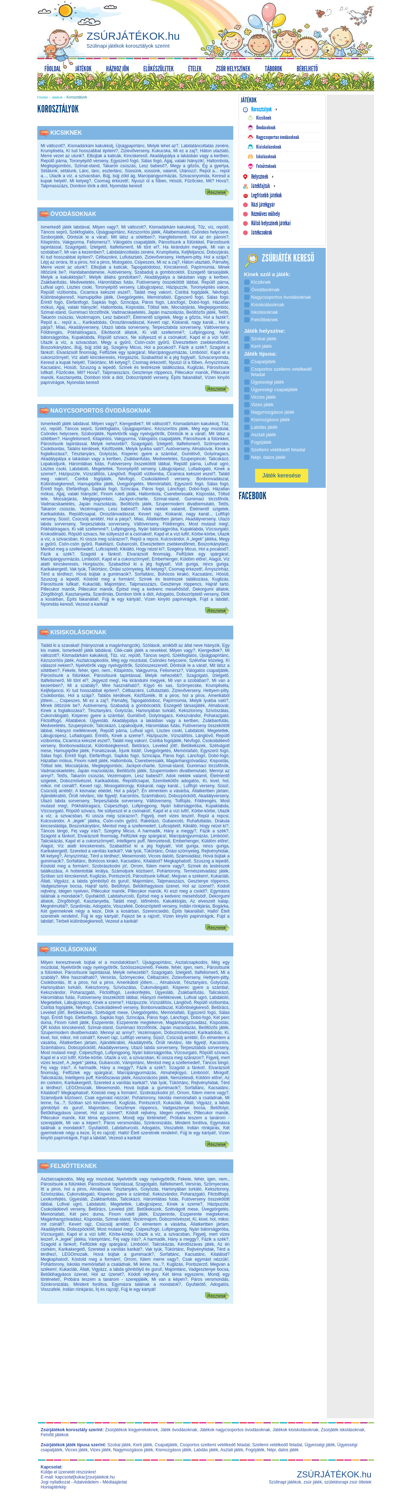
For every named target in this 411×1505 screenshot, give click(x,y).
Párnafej (220, 262)
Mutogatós (122, 262)
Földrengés (51, 332)
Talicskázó (218, 458)
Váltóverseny (216, 327)
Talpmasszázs (54, 185)
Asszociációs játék (150, 1077)
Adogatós (165, 594)
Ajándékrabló (53, 795)
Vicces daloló (160, 856)
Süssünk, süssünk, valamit (150, 170)
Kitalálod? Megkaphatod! (167, 861)
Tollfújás (182, 800)
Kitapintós (50, 242)
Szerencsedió (155, 911)
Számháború (153, 795)
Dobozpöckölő (182, 795)
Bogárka (220, 906)
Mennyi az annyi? (117, 1032)
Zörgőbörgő (52, 594)
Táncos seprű (54, 232)
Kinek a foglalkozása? (63, 710)
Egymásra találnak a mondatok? (146, 1284)
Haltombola (218, 160)
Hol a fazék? (216, 317)
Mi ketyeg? (80, 180)
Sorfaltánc (144, 574)
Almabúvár (202, 448)
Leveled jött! (165, 745)
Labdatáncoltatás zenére (204, 145)
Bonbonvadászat (212, 478)
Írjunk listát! (130, 750)
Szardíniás (103, 594)
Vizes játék (100, 1449)
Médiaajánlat (114, 1482)
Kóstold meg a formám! (108, 579)
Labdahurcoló (121, 896)
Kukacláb (91, 584)
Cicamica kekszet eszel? (105, 292)
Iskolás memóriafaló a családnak (190, 1097)
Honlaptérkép (53, 1487)
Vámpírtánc (133, 1062)
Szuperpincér (193, 458)
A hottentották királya (87, 871)
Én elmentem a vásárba (165, 790)
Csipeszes (144, 262)
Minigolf (221, 1072)
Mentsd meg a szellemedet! (67, 549)
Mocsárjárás (183, 307)
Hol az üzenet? (198, 886)
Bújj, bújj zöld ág (119, 175)
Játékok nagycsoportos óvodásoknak (235, 1429)
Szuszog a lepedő (98, 367)
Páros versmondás (122, 1122)
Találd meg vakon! (153, 292)
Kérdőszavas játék (112, 1077)
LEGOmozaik (78, 1087)
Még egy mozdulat (209, 428)
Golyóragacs (216, 453)
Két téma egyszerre (99, 1117)
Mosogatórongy (119, 785)
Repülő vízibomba (59, 292)
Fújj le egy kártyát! (121, 599)
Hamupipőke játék (95, 297)
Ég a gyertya (215, 165)
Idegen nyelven (73, 891)
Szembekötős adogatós (176, 780)
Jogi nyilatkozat (55, 1482)
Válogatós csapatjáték (134, 242)
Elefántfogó (77, 302)
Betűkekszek (193, 745)
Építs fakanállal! (186, 377)
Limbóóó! (198, 352)
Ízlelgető (98, 247)
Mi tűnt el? (148, 247)
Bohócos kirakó (173, 574)
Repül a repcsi (144, 539)
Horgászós (128, 357)
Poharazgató (216, 715)
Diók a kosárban (122, 911)
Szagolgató (75, 247)
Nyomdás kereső (126, 185)
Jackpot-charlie (133, 498)
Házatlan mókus (56, 760)
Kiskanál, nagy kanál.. (193, 322)
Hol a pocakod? (160, 347)
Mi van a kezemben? (84, 252)
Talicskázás (52, 840)
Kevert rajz (158, 322)
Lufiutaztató (131, 257)
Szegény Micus (126, 347)
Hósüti (175, 180)
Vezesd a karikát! (91, 604)
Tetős (223, 312)
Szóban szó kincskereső (64, 876)
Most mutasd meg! (209, 523)
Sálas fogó (151, 160)
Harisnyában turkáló (156, 710)
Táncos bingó (54, 830)
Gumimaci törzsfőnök (88, 312)
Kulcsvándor (172, 539)
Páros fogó (153, 302)
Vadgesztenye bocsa (61, 886)
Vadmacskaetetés (128, 312)
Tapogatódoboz (145, 267)
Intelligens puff (131, 840)
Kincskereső (135, 155)
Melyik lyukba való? (145, 448)
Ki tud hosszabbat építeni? (92, 150)
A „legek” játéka (201, 539)
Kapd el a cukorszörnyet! (125, 559)
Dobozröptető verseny (147, 377)
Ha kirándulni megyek (185, 247)
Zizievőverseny (135, 150)
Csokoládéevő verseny (166, 478)
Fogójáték (254, 1449)
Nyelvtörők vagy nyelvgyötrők (135, 433)
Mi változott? (53, 145)
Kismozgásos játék (173, 1449)
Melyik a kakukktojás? (63, 277)
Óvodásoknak (73, 214)
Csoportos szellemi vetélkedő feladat (215, 1444)
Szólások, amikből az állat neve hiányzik (181, 645)
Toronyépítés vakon (209, 287)
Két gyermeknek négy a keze (71, 911)
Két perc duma (86, 1214)
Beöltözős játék (201, 312)
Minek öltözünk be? (60, 705)
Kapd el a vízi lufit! (209, 337)
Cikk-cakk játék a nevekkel (140, 650)
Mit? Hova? (217, 180)
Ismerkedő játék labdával (65, 227)
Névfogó (220, 292)
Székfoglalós (81, 232)
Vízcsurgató (217, 529)
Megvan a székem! (190, 876)
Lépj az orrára (54, 262)
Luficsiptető (107, 549)
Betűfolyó (120, 886)
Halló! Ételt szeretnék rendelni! (147, 1132)
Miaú (60, 327)
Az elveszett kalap (209, 901)
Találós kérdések (83, 448)
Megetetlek (102, 468)
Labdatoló (79, 468)
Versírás (108, 977)
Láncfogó (176, 302)
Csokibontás (52, 448)
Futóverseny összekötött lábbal (167, 282)
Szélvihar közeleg (206, 660)
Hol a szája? (216, 257)
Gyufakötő (95, 896)
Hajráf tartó (216, 584)
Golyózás (108, 453)
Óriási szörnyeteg (126, 569)
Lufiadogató (199, 468)
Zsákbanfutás (54, 282)
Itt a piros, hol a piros (89, 262)
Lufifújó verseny (198, 785)
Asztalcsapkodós (92, 660)
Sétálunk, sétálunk (59, 170)
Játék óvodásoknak (179, 1429)
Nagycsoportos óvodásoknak (101, 411)
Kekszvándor (188, 715)
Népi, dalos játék (283, 1449)
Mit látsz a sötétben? (133, 237)
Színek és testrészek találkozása (151, 367)
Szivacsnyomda (194, 175)
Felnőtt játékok (55, 1434)
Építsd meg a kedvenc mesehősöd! (152, 589)
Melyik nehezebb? (109, 443)
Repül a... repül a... (60, 322)
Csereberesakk (178, 493)
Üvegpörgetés (130, 297)
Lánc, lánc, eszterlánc (100, 170)
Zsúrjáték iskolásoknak (342, 1429)
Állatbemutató (176, 232)
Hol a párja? (119, 518)
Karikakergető (54, 569)
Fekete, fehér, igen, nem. (86, 670)
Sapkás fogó (104, 302)
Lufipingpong (202, 332)
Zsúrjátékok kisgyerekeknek (131, 1429)
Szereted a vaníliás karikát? (96, 851)
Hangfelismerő (172, 237)
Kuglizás (195, 367)
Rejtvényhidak (214, 851)
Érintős (101, 735)
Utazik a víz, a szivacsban (74, 175)
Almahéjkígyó (173, 1072)
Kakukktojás (174, 901)
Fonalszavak (104, 750)
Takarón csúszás (119, 165)
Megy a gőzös (184, 165)
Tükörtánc (96, 362)
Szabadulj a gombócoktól (159, 272)
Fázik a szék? (193, 347)
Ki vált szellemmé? (163, 332)
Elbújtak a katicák (104, 155)
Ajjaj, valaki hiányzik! (184, 160)
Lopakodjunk (53, 463)
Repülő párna (54, 160)
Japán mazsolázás (166, 312)
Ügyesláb (99, 720)
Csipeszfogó (116, 805)
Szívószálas (216, 710)
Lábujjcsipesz (150, 287)
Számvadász (188, 856)
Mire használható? (120, 685)
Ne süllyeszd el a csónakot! (159, 337)
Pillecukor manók (191, 372)
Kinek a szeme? (127, 735)
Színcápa (129, 302)
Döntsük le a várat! (87, 237)
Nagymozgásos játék (133, 1449)
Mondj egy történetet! (144, 1117)
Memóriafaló (159, 297)
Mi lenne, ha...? (148, 1264)
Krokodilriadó (53, 534)
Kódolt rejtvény (141, 1112)
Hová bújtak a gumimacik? (103, 574)
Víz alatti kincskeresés (93, 357)
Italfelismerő (121, 247)
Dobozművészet (75, 780)
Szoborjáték (52, 237)
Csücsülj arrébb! (88, 518)
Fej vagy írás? (86, 830)
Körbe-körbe (203, 534)
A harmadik (149, 830)
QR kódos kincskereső (63, 1027)
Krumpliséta (52, 150)
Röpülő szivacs (113, 337)
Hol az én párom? (209, 237)
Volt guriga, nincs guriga (201, 564)
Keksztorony (190, 710)
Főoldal (42, 97)
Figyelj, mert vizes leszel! (167, 815)
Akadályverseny (83, 327)
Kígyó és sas (158, 685)
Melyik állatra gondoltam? (115, 277)
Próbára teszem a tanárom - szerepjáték (106, 1279)
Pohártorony (168, 871)
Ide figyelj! (107, 795)
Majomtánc (114, 584)
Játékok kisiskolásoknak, (296, 1429)
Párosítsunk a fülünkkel (181, 242)
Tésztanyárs (83, 453)
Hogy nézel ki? (150, 549)
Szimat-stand (87, 165)
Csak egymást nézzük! (107, 1097)
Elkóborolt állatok (119, 332)
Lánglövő (116, 473)
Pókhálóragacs (82, 332)
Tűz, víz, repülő (213, 227)
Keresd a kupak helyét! (63, 362)
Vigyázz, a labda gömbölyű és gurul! (91, 881)
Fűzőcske (194, 180)
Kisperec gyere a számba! (149, 453)
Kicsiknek (66, 133)
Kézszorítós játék (144, 232)
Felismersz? (98, 242)
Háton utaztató (214, 150)
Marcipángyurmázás (157, 175)
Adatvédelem (86, 1482)
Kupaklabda (83, 337)
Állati (45, 881)
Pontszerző (119, 876)
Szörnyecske (216, 443)
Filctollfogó (51, 720)
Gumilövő (191, 453)
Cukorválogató (54, 715)
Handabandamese (86, 272)
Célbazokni (106, 257)
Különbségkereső (57, 297)
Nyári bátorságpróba (158, 529)
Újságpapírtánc (130, 145)
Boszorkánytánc (56, 347)
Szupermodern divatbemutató (185, 503)
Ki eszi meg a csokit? (185, 891)
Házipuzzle (176, 287)
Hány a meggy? (180, 830)
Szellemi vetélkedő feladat (277, 1444)
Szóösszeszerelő (151, 665)
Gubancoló (126, 544)
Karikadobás (95, 322)
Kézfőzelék (112, 448)
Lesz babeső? (153, 165)
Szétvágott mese (111, 1012)
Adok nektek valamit (163, 508)
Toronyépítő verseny (88, 160)
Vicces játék (76, 1449)
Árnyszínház (216, 362)
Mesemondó (133, 856)
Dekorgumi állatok (211, 589)
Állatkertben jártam (164, 518)
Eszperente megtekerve (140, 1022)
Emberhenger (165, 559)
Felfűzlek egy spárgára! (122, 352)
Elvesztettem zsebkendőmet (201, 342)
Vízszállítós (94, 473)
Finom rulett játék (118, 493)
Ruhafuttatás (199, 820)
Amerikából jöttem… (137, 982)
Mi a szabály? (82, 685)
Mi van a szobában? (188, 680)
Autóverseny (119, 272)
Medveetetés (82, 282)
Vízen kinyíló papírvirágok (170, 599)
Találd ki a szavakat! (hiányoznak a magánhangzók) (90, 645)
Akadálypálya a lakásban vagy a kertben (189, 155)
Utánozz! (188, 170)
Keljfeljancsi (192, 252)
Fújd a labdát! (214, 599)
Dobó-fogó (199, 302)
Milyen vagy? (105, 227)
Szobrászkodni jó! (109, 866)
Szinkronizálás (158, 1122)
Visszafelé (123, 906)
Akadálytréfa (140, 1042)
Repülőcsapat (82, 513)
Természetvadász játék (205, 871)
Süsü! (64, 518)
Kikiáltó (127, 549)
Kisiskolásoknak (78, 632)
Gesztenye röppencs (152, 372)
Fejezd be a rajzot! (140, 916)
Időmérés (150, 901)
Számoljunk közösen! (132, 871)
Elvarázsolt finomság (77, 352)
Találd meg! (125, 901)
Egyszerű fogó (124, 160)
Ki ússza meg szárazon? (104, 539)
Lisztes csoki (79, 287)
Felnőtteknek (74, 1166)
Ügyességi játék (320, 1444)
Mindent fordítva (191, 1122)
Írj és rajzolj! (104, 1132)
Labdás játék (206, 1449)
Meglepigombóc (56, 165)
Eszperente (103, 1022)
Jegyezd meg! (105, 680)
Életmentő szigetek (151, 317)
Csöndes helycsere (210, 232)
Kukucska (161, 150)
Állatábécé (76, 720)
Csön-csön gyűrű (152, 342)
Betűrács (140, 745)
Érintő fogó (52, 302)
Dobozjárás (218, 252)
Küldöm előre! (193, 559)
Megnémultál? (54, 906)
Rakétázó (104, 544)
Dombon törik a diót (88, 185)
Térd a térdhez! (57, 574)
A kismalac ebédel (93, 790)
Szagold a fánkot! (100, 554)
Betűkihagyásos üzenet (156, 886)
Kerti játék (142, 1444)
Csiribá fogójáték (192, 292)
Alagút (215, 559)
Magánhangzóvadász (186, 760)
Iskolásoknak (74, 949)
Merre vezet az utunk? (63, 155)
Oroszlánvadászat (127, 322)
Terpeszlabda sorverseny (176, 327)
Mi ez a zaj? (185, 150)
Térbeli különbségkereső (79, 921)
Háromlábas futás (115, 282)
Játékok (57, 97)
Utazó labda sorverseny (125, 327)
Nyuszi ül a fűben (149, 180)
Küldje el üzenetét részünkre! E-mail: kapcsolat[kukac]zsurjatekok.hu (78, 1475)
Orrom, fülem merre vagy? (157, 866)
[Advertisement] (135, 1366)
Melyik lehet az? (162, 145)
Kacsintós (129, 795)
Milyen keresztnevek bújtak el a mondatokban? (90, 962)
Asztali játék (231, 1449)
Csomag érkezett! (111, 180)
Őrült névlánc (81, 795)
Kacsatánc (51, 367)
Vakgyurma (73, 242)
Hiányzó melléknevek (76, 730)
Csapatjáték (166, 1444)
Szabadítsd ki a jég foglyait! (168, 357)
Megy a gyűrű (115, 342)
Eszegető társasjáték (207, 272)
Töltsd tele (158, 307)
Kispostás (135, 307)
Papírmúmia (203, 267)
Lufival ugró (52, 287)
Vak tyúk (78, 569)
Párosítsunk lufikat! (60, 584)
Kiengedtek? (132, 423)
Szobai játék (119, 1444)
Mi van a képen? (83, 1122)
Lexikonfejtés (137, 992)
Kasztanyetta (69, 377)
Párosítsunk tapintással (64, 443)
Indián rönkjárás (194, 906)
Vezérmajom (88, 317)
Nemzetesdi (158, 840)
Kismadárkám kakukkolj (90, 145)
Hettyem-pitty (188, 257)
